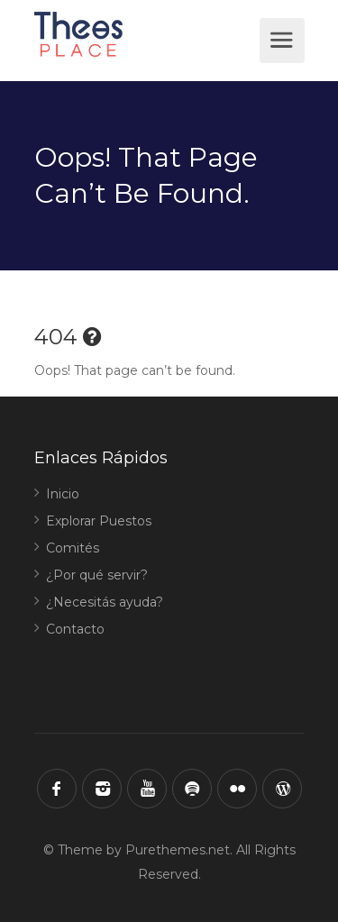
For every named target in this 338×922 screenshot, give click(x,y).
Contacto (75, 629)
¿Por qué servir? (97, 575)
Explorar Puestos (98, 521)
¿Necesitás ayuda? (104, 602)
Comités (72, 548)
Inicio (62, 494)
